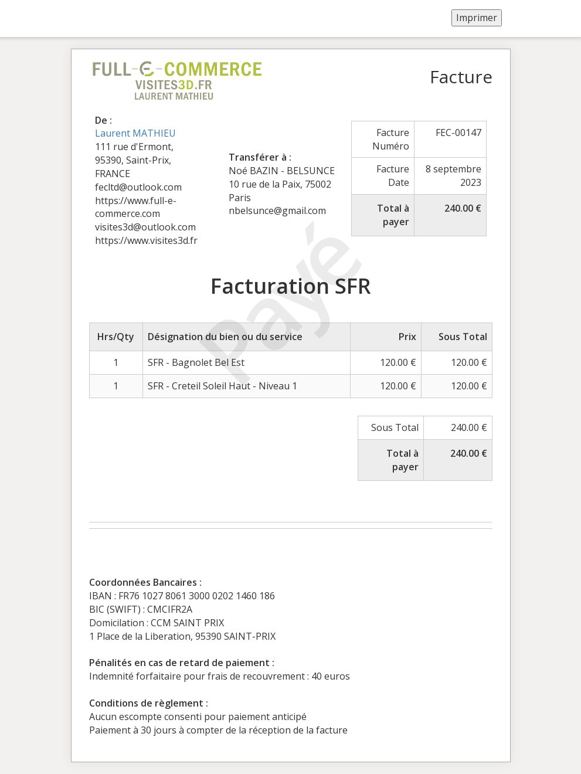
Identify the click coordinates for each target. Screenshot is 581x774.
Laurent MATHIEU (135, 133)
